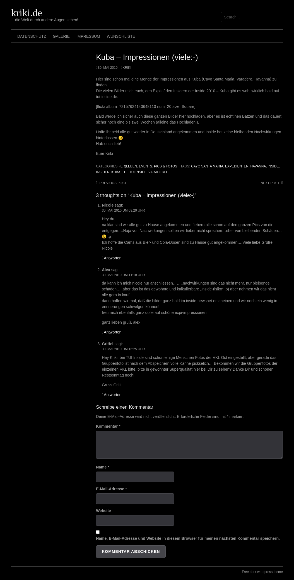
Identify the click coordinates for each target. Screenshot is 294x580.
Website (103, 510)
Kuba (115, 172)
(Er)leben (128, 166)
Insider (102, 172)
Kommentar (108, 426)
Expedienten (237, 166)
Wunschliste (121, 36)
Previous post (112, 183)
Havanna (258, 166)
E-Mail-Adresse (111, 489)
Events (145, 166)
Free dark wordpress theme (262, 572)
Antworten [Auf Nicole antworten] (112, 258)
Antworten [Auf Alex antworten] (112, 332)
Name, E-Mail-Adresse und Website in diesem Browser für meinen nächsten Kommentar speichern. (188, 538)
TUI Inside (137, 172)
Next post (270, 183)
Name (102, 467)
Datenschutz (31, 36)
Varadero (157, 172)
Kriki (127, 68)
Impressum (88, 36)
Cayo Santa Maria (207, 166)
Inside (273, 166)
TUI (124, 172)
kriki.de (26, 12)
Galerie (61, 36)
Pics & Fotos (165, 166)
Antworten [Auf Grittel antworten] (112, 394)
